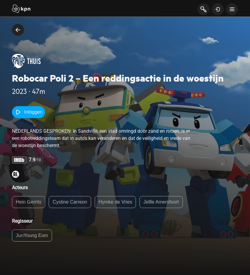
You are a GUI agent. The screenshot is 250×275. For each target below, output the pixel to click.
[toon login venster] (218, 9)
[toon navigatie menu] (232, 9)
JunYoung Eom (32, 235)
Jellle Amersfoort (161, 201)
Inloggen (28, 112)
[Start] (21, 9)
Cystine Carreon (70, 201)
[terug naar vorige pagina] (18, 30)
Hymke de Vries (115, 201)
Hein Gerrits (28, 201)
